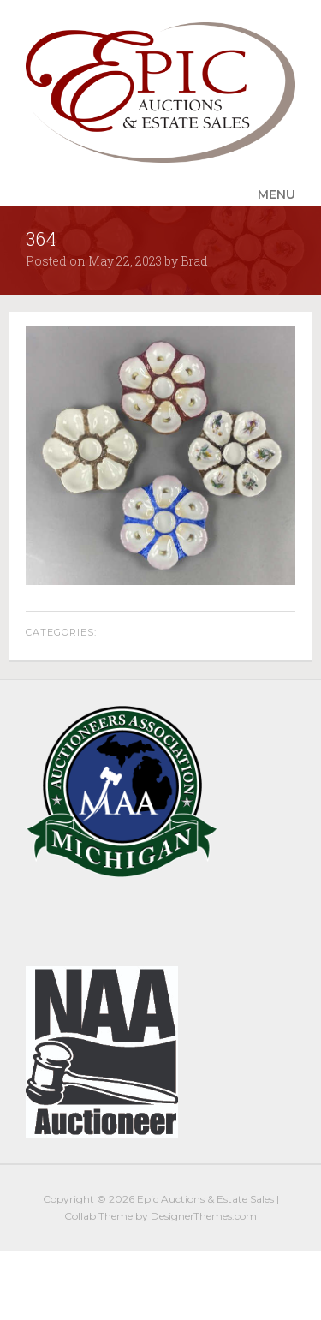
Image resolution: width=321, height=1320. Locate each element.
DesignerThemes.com (204, 1216)
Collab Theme (98, 1216)
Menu (276, 194)
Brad (194, 261)
